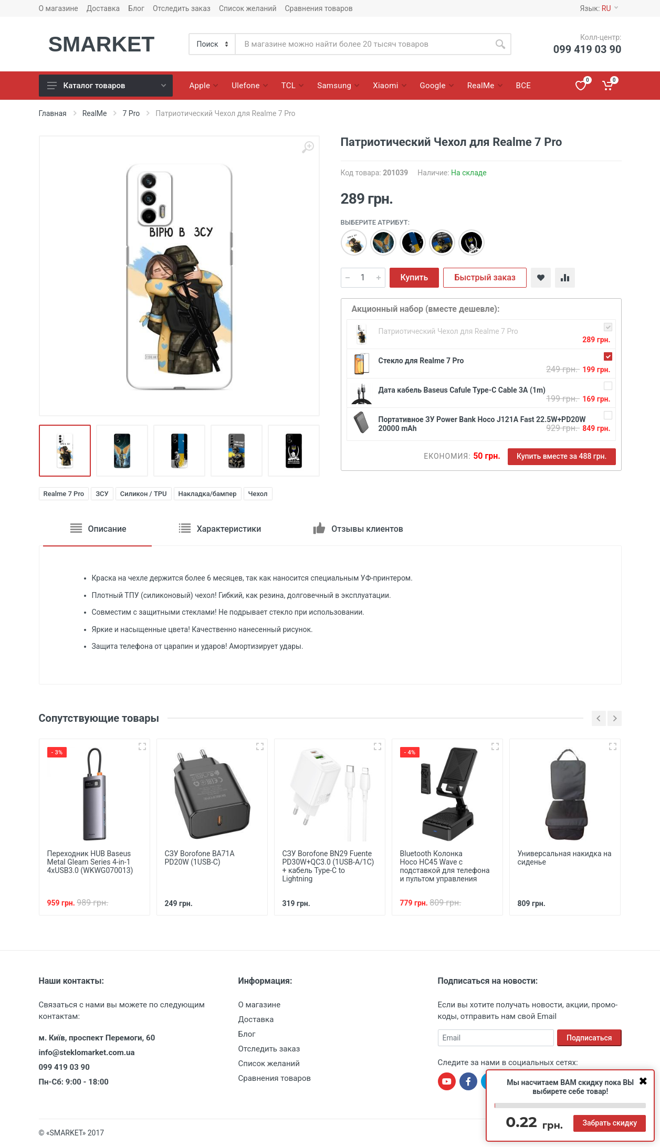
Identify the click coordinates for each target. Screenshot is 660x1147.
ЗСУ (102, 494)
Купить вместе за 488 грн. (562, 456)
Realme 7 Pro (64, 494)
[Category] (213, 44)
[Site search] (362, 44)
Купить (414, 277)
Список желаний (248, 8)
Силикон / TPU (143, 494)
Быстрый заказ (485, 277)
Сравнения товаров (319, 8)
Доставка (103, 8)
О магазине (58, 8)
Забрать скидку (609, 1123)
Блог (136, 8)
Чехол (258, 494)
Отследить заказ (182, 8)
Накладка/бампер (208, 494)
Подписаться (589, 1038)
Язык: (598, 8)
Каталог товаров (106, 85)
